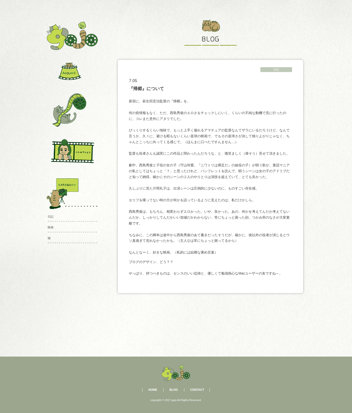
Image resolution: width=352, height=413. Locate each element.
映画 (51, 227)
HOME (152, 390)
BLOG (173, 390)
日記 (276, 69)
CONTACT (197, 390)
